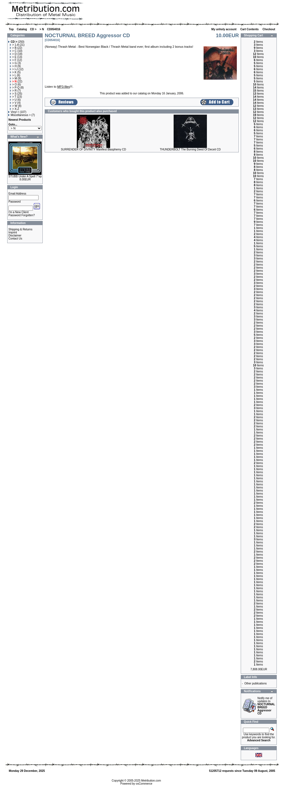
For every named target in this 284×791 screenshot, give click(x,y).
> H (13, 66)
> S (13, 93)
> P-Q (14, 87)
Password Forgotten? (21, 215)
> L (13, 75)
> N (42, 29)
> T (13, 96)
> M (13, 78)
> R (13, 90)
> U (13, 99)
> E (13, 57)
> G (13, 63)
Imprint (12, 232)
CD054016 (53, 29)
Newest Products (19, 119)
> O (13, 84)
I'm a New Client (18, 212)
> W (13, 105)
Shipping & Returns (20, 229)
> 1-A (14, 44)
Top (11, 29)
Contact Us (15, 238)
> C (13, 50)
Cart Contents (250, 29)
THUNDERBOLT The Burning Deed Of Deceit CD (190, 149)
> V (13, 102)
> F (13, 60)
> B (13, 47)
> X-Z (14, 108)
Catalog (22, 29)
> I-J (14, 69)
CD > (33, 29)
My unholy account (224, 29)
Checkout (269, 29)
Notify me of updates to (266, 706)
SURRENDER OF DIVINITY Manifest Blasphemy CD (93, 149)
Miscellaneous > (19, 115)
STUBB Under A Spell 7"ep (25, 176)
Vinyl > (13, 112)
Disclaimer (14, 235)
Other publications (255, 683)
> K (13, 72)
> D (13, 54)
